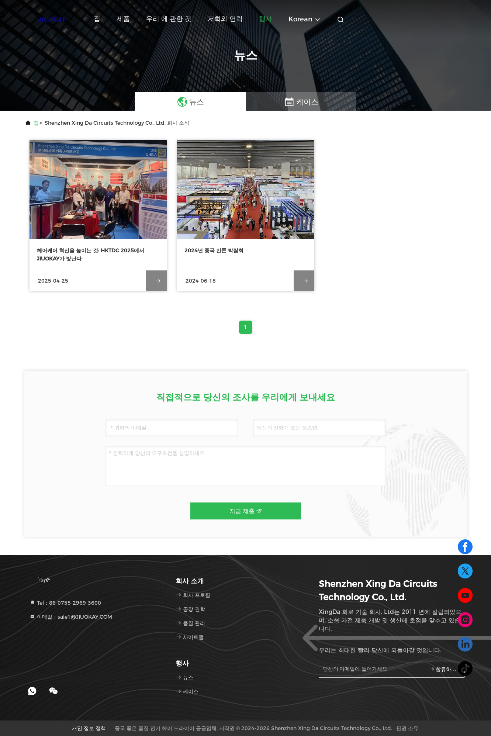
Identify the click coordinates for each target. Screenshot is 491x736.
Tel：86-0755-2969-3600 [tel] (65, 602)
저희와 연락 (225, 19)
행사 (265, 19)
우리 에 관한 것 (168, 19)
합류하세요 (444, 669)
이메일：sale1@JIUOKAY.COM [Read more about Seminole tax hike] (71, 617)
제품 (123, 19)
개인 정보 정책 (89, 728)
